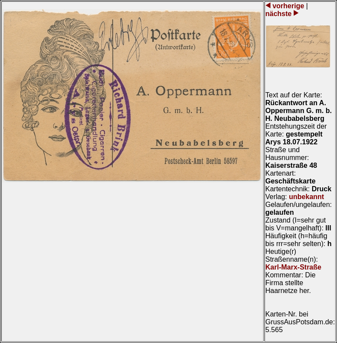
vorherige (288, 6)
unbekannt (306, 196)
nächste (279, 13)
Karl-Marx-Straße (293, 267)
